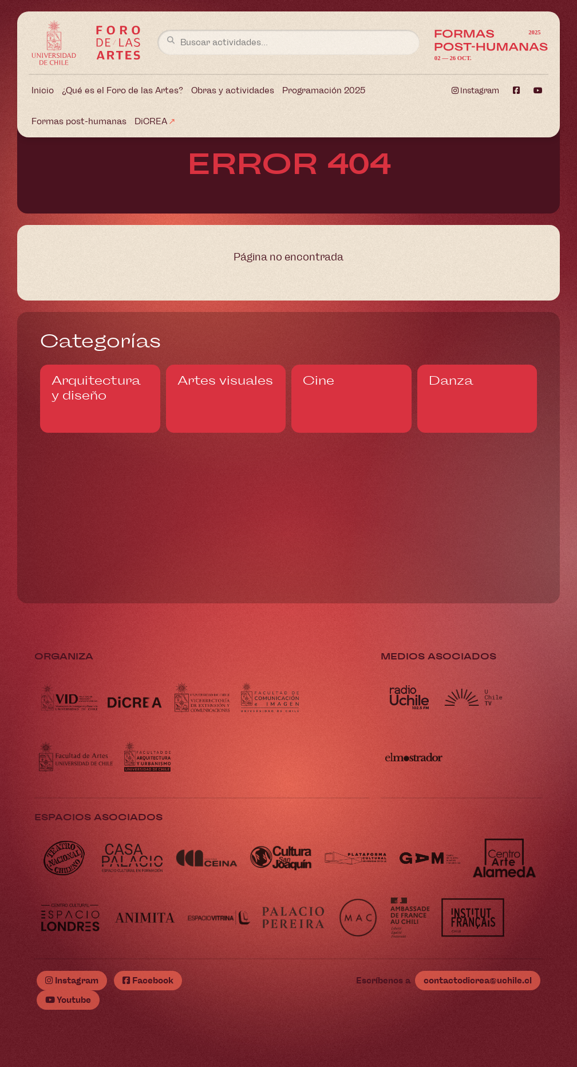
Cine (318, 380)
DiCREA (151, 121)
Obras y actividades (232, 90)
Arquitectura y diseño (96, 388)
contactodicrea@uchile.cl (478, 980)
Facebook (147, 980)
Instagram (475, 91)
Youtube (68, 1000)
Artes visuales (225, 380)
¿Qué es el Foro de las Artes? (122, 90)
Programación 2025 (323, 90)
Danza (451, 380)
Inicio (42, 90)
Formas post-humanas (79, 121)
